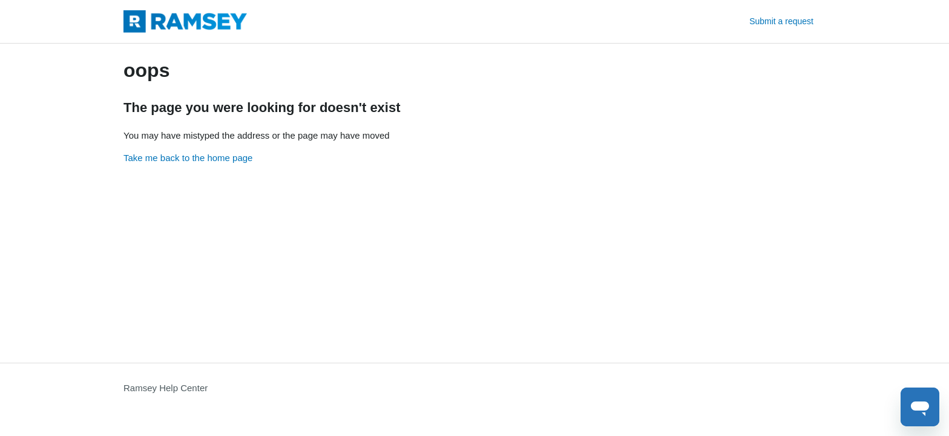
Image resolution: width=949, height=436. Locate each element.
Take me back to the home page (187, 158)
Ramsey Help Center (165, 388)
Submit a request (781, 21)
